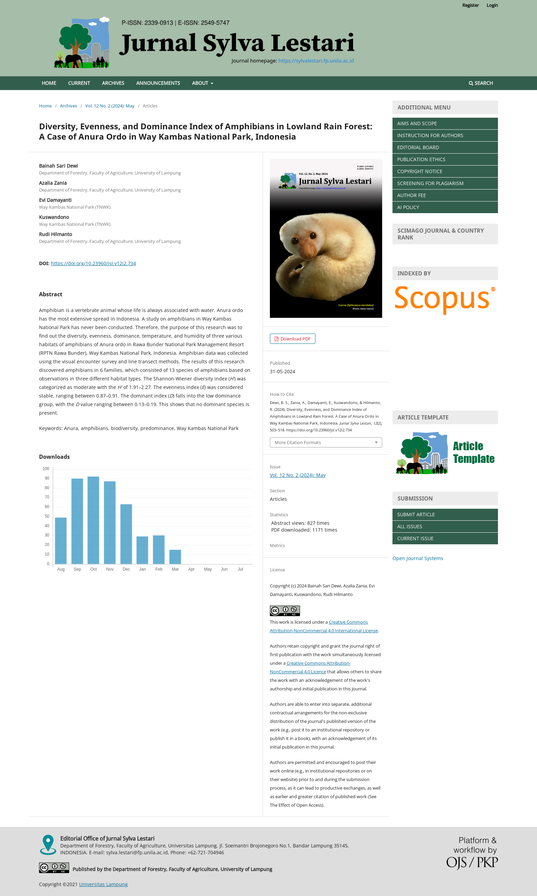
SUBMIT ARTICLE (416, 514)
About (201, 83)
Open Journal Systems (417, 558)
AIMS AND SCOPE (417, 123)
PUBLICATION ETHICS (421, 159)
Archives (113, 83)
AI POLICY (408, 207)
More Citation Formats (298, 442)
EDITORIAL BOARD (418, 147)
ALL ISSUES (409, 526)
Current (79, 83)
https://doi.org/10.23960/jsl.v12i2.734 (93, 263)
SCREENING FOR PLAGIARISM (430, 183)
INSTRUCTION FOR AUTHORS (430, 135)
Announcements (158, 83)
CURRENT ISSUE (415, 538)
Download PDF (295, 339)
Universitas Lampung (103, 884)
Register (470, 5)
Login (492, 5)
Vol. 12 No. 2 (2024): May (110, 106)
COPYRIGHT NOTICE (419, 171)
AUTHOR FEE (411, 195)
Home (49, 83)
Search (481, 83)
